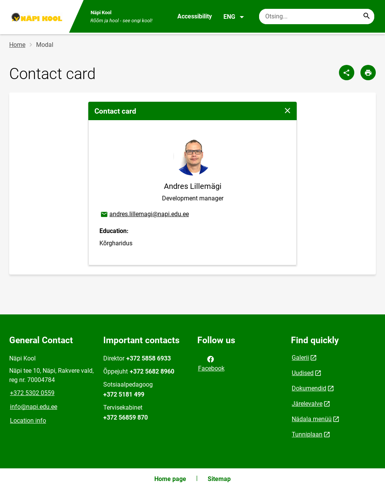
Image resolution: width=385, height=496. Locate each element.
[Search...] (366, 16)
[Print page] (368, 72)
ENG (234, 16)
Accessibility (194, 16)
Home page (170, 479)
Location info (28, 420)
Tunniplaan (307, 434)
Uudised (303, 373)
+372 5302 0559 (32, 393)
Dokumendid (309, 388)
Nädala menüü (312, 419)
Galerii (300, 357)
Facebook (211, 363)
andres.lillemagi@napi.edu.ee (144, 215)
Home (17, 44)
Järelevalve (307, 403)
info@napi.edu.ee (33, 406)
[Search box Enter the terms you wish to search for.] (316, 16)
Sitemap (219, 479)
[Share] (346, 72)
